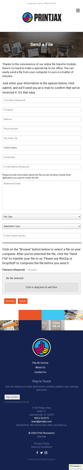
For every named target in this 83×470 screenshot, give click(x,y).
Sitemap (41, 436)
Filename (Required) (14, 269)
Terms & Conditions (41, 446)
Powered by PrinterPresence (41, 459)
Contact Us (40, 372)
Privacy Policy (41, 443)
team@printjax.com (41, 421)
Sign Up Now (12, 397)
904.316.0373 (41, 418)
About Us (40, 367)
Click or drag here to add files (41, 287)
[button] (76, 467)
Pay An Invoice (40, 362)
